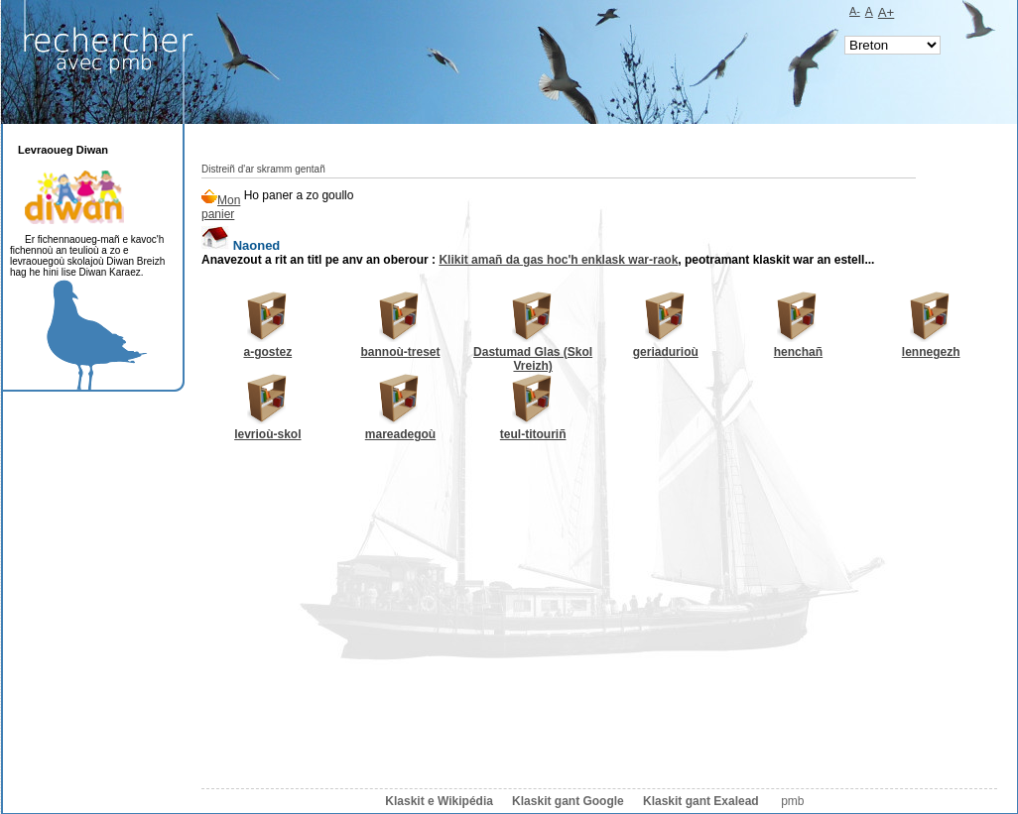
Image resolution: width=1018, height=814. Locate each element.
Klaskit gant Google (568, 801)
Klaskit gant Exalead (701, 801)
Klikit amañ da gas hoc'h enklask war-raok (558, 260)
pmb (792, 801)
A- (854, 11)
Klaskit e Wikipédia (439, 801)
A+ (886, 12)
